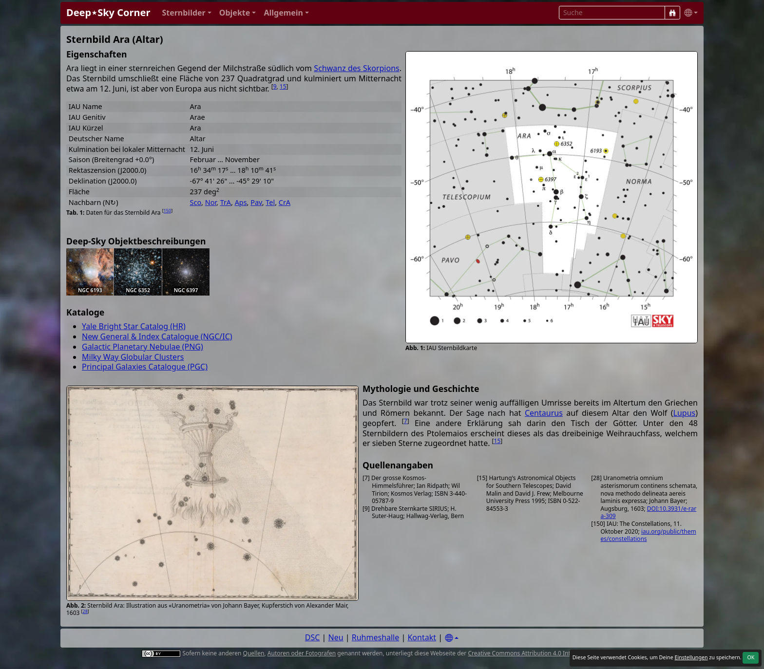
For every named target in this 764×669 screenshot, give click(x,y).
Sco (196, 202)
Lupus (684, 413)
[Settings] (451, 638)
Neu (336, 637)
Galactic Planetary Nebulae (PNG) (142, 346)
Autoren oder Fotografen (301, 653)
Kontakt (421, 637)
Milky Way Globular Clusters (133, 357)
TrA (225, 202)
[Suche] (672, 12)
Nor (210, 202)
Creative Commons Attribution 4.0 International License (544, 653)
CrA (284, 202)
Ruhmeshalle (376, 637)
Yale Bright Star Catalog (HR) (134, 326)
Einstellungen (690, 657)
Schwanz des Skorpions (356, 68)
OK (750, 657)
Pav (256, 202)
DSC (312, 637)
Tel (270, 202)
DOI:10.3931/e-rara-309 (649, 512)
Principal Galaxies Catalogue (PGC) (145, 366)
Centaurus (544, 413)
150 (167, 210)
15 (283, 86)
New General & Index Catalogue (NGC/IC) (157, 336)
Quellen (254, 653)
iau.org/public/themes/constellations (648, 535)
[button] (186, 13)
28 (85, 611)
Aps (241, 202)
